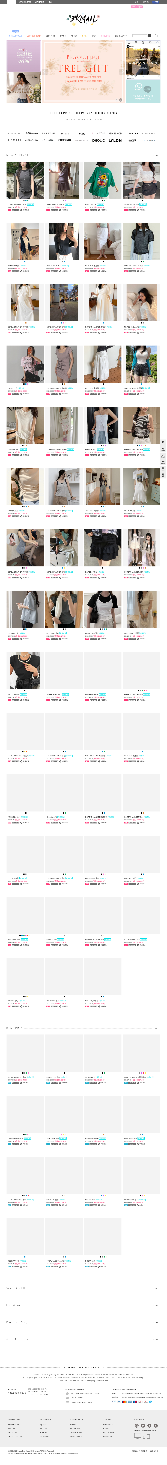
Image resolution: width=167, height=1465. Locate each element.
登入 (155, 2)
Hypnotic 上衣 (55, 817)
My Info (43, 1425)
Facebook (149, 1425)
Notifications (44, 1436)
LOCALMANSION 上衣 (58, 1261)
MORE (155, 155)
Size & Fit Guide (76, 1436)
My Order (43, 1428)
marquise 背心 (94, 449)
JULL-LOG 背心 (17, 694)
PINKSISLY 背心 (18, 817)
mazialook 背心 (17, 449)
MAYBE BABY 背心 (57, 694)
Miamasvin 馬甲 (17, 266)
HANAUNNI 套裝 (56, 1001)
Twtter (143, 1425)
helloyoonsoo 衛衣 (135, 1200)
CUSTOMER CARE (77, 1420)
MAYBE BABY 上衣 (57, 266)
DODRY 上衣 (94, 1261)
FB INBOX (163, 456)
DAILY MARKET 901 (135, 939)
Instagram (136, 1425)
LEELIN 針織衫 (17, 878)
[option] (24, 57)
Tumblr (156, 1425)
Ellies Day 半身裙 (95, 1001)
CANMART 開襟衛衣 (19, 1138)
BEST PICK (12, 1428)
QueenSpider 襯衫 (96, 878)
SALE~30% (12, 1432)
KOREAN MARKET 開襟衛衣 (100, 817)
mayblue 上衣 (55, 939)
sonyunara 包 (94, 1077)
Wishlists (43, 1432)
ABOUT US (107, 1420)
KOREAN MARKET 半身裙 (60, 449)
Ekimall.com (107, 1425)
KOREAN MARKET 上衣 (21, 204)
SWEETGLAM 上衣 (135, 204)
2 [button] (120, 100)
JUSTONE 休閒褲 (95, 511)
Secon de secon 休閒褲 (137, 388)
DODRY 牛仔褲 (17, 1261)
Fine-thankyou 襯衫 (135, 633)
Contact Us (107, 1436)
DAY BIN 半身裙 (95, 572)
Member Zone (163, 449)
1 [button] (116, 100)
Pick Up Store (108, 1432)
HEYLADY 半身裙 (95, 266)
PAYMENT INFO (163, 462)
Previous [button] (45, 72)
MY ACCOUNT (45, 1420)
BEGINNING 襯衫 (95, 1138)
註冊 (135, 2)
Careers (106, 1428)
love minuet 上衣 (56, 633)
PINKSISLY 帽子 (134, 878)
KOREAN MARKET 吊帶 (59, 511)
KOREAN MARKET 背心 (137, 449)
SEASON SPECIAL (15, 1425)
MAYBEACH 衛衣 (95, 694)
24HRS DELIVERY (15, 1436)
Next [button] (122, 72)
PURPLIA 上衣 (17, 633)
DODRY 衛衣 (94, 1200)
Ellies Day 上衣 (94, 204)
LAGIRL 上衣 (16, 388)
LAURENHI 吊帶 (95, 633)
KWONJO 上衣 (133, 511)
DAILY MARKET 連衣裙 (59, 204)
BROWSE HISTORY (163, 469)
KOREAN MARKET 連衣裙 (21, 327)
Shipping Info (75, 1428)
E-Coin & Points (76, 1432)
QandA (163, 475)
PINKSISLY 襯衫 (56, 1138)
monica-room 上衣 (57, 1077)
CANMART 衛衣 (56, 1200)
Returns (73, 1425)
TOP (163, 488)
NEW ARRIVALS (14, 1420)
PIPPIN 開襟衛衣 (134, 1138)
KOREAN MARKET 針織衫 (21, 756)
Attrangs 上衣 (16, 511)
